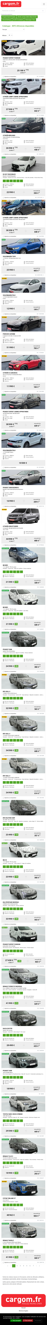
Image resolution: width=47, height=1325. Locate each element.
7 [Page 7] (33, 1266)
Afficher (4, 35)
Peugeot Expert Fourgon (8, 16)
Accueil (23, 1308)
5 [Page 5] (26, 1266)
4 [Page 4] (23, 1266)
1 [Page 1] (13, 1266)
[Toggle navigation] (44, 4)
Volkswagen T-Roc (30, 19)
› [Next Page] (36, 1266)
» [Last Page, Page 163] (39, 1266)
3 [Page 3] (20, 1266)
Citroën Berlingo (6, 19)
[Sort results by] (16, 29)
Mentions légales (23, 1311)
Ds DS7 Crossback (18, 19)
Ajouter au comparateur (10, 76)
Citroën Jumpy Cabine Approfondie (27, 16)
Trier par (4, 29)
